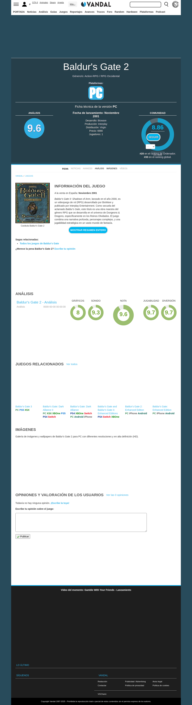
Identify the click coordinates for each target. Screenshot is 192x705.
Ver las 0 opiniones (117, 494)
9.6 (34, 128)
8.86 (158, 127)
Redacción (102, 681)
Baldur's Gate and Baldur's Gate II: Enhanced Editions (108, 410)
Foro (109, 11)
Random (119, 11)
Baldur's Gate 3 (23, 406)
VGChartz (102, 694)
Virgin (103, 127)
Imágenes (111, 168)
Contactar (102, 685)
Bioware (102, 120)
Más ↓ (72, 4)
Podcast (160, 11)
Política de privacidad (134, 685)
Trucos (101, 11)
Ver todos (71, 364)
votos (157, 155)
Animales (44, 2)
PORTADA (19, 11)
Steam (53, 2)
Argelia (60, 2)
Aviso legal (157, 681)
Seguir (153, 137)
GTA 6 (35, 2)
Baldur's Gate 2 (96, 66)
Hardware (132, 11)
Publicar (23, 536)
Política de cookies (161, 685)
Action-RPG (91, 76)
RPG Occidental (110, 76)
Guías (53, 11)
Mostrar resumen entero (88, 230)
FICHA (65, 169)
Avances (89, 11)
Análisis (43, 11)
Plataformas (146, 11)
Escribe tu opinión (64, 248)
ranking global (163, 157)
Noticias (31, 11)
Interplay (102, 124)
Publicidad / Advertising (135, 681)
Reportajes (76, 11)
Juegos (63, 11)
